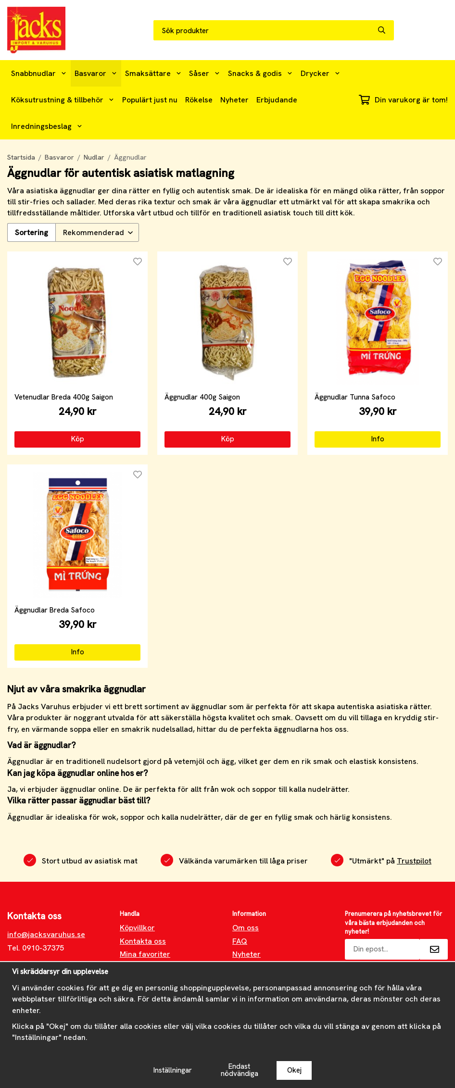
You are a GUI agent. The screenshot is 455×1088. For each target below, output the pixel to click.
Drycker (321, 73)
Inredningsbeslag (47, 126)
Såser (204, 73)
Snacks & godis (260, 73)
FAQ (239, 941)
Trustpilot (414, 861)
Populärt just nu (149, 100)
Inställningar (172, 1070)
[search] (386, 30)
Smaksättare (153, 73)
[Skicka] (434, 949)
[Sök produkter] (265, 30)
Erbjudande (276, 100)
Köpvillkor (137, 928)
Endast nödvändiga (239, 1070)
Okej (294, 1070)
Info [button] (377, 439)
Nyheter (234, 100)
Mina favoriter (145, 954)
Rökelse (199, 100)
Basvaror (96, 73)
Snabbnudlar (39, 73)
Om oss (245, 928)
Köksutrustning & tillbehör (62, 100)
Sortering (31, 232)
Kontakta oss (143, 941)
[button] (77, 439)
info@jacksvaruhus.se (46, 934)
